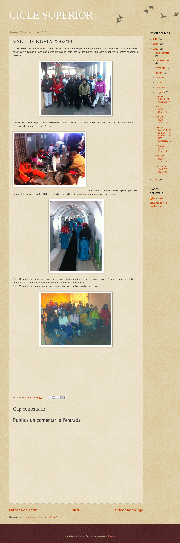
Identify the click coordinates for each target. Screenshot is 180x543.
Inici (76, 510)
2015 (156, 39)
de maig (160, 77)
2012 (156, 179)
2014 (156, 43)
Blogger (111, 536)
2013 (156, 48)
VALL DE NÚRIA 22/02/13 (161, 159)
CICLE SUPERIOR (51, 15)
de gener (160, 92)
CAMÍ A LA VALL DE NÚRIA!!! (161, 169)
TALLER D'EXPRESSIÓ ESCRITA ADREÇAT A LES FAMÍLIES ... (163, 134)
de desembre (162, 52)
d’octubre (161, 68)
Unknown (158, 198)
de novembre (162, 60)
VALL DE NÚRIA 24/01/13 (161, 120)
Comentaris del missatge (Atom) (41, 517)
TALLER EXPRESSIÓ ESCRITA (162, 99)
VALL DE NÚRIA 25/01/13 (161, 109)
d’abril (159, 82)
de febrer (161, 87)
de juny (160, 73)
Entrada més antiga (129, 510)
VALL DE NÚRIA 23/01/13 (161, 148)
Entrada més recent (23, 510)
